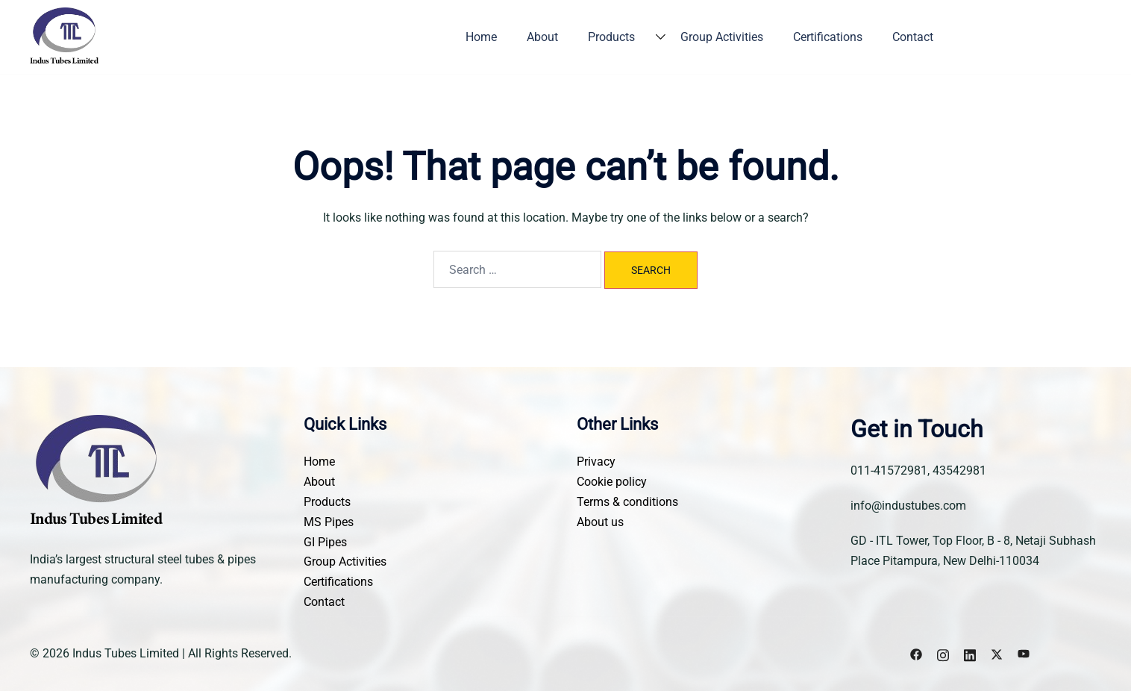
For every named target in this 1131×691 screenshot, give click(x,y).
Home (481, 37)
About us (600, 522)
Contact (912, 37)
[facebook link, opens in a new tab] (916, 653)
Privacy (596, 461)
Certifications (827, 37)
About (542, 37)
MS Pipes (329, 522)
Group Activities (721, 37)
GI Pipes (325, 542)
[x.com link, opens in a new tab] (997, 653)
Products (611, 37)
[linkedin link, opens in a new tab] (970, 653)
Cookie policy (612, 482)
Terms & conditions (627, 502)
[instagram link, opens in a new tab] (943, 653)
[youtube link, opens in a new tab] (1024, 653)
